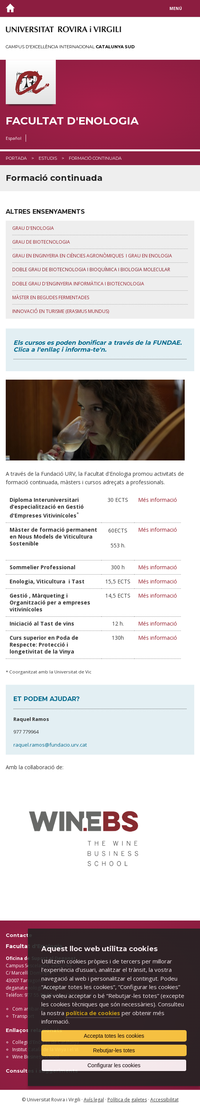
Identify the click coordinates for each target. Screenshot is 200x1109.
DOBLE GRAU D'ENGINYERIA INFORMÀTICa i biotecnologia (78, 283)
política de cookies (93, 1013)
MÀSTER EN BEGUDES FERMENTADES (50, 297)
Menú (175, 8)
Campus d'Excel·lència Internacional (70, 46)
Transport (23, 1016)
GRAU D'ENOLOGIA (33, 228)
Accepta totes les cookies (114, 1036)
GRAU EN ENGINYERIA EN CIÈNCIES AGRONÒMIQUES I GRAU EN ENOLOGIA (92, 255)
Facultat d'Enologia (72, 121)
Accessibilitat (164, 1099)
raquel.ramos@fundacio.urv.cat (50, 744)
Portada (16, 158)
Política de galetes (127, 1099)
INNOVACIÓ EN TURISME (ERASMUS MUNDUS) (60, 311)
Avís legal (94, 1099)
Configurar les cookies (114, 1065)
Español (13, 138)
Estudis (48, 158)
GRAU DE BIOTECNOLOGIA (41, 242)
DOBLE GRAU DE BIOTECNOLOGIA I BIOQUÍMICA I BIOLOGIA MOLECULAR (91, 269)
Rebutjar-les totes (114, 1050)
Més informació (157, 499)
